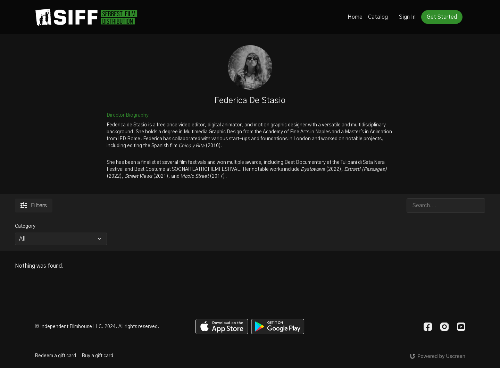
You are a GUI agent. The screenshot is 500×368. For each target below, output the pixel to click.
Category (25, 226)
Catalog (378, 17)
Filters (33, 205)
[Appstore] (221, 326)
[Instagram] (444, 327)
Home (355, 17)
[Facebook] (428, 327)
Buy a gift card (97, 355)
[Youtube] (461, 327)
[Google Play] (278, 326)
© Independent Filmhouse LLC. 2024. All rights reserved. (97, 326)
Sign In (407, 17)
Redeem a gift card (55, 355)
